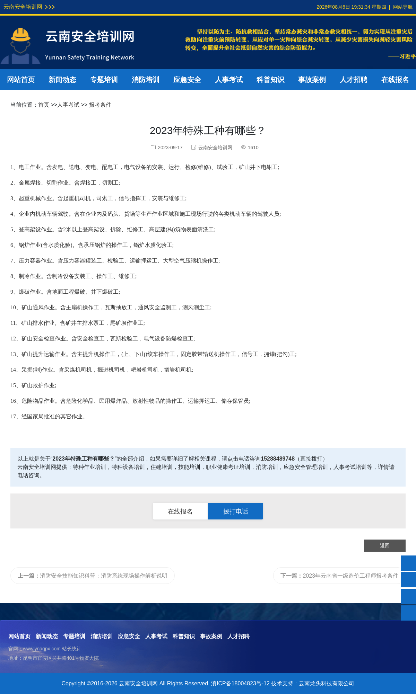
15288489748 (278, 459)
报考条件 (100, 105)
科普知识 (270, 79)
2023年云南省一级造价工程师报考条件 (339, 576)
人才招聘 (353, 79)
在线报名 (395, 79)
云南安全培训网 (22, 7)
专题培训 (104, 79)
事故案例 (312, 79)
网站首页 (21, 79)
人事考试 (229, 79)
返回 (385, 545)
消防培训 (145, 79)
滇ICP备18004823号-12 (240, 683)
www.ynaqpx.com (42, 648)
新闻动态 (62, 79)
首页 (43, 105)
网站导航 (403, 7)
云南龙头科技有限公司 (326, 683)
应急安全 (187, 79)
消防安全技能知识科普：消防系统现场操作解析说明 (92, 576)
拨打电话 (235, 511)
